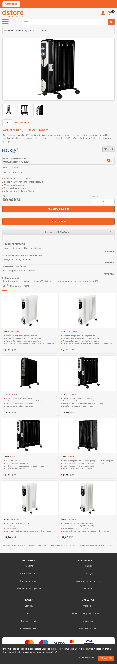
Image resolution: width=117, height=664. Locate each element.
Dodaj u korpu (58, 209)
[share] (112, 149)
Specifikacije (22, 123)
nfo (110, 161)
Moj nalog (87, 606)
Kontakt (88, 566)
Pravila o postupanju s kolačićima (87, 614)
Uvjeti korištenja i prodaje (29, 589)
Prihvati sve (106, 658)
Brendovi (29, 606)
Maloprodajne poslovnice (88, 581)
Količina (95, 196)
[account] (103, 14)
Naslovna (8, 31)
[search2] (111, 22)
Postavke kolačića (86, 658)
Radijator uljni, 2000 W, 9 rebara (31, 31)
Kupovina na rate (29, 621)
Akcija (29, 614)
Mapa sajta (88, 573)
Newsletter (87, 621)
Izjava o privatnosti (29, 581)
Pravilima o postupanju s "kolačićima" (39, 652)
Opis (7, 123)
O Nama (29, 566)
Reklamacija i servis (29, 629)
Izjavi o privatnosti (11, 652)
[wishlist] (105, 149)
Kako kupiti (87, 589)
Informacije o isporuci (29, 573)
